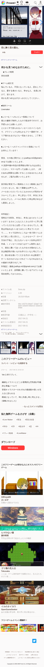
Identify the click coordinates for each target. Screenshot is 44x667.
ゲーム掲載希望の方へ (10, 657)
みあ (3, 52)
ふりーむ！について (11, 654)
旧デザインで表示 (24, 654)
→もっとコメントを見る (32, 406)
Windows (13, 448)
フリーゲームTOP (6, 332)
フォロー (37, 52)
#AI (37, 426)
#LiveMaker (21, 433)
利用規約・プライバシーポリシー (14, 652)
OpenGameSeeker (9, 609)
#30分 (5, 426)
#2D (13, 426)
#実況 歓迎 (29, 420)
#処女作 (21, 426)
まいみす (5, 500)
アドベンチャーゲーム (22, 332)
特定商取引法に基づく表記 (32, 652)
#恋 (30, 426)
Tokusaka (5, 571)
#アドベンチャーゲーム (9, 60)
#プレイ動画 (7, 433)
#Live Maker (7, 420)
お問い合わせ (34, 654)
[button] (41, 22)
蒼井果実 (5, 536)
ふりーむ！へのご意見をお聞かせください (29, 657)
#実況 (18, 420)
